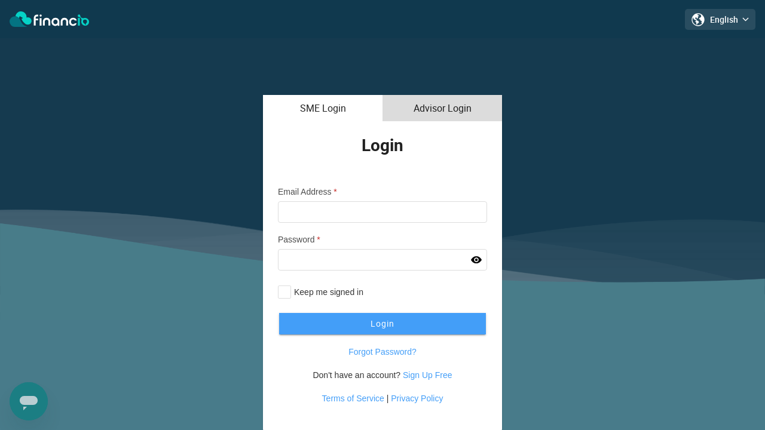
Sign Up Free (427, 375)
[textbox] (382, 212)
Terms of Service (353, 398)
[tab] (322, 108)
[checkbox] (320, 292)
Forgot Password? (382, 352)
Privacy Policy (417, 398)
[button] (476, 259)
